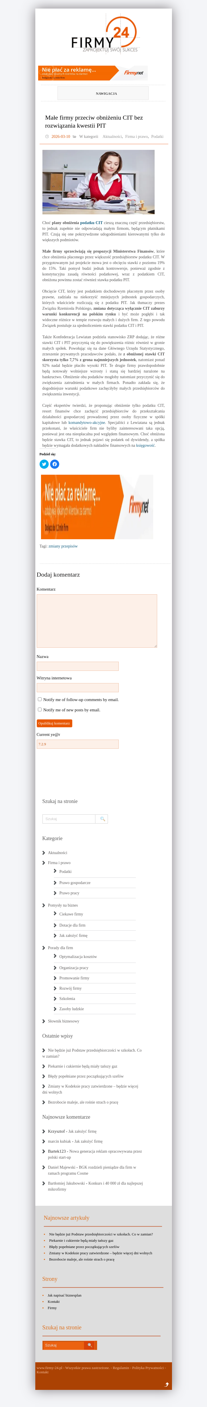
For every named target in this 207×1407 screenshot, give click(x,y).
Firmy (52, 1308)
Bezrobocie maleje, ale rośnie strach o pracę (83, 1102)
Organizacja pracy (74, 968)
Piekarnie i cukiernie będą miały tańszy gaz (82, 1066)
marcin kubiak (59, 1141)
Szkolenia (67, 999)
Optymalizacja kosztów (78, 957)
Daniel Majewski (61, 1167)
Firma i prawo (136, 136)
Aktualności (112, 136)
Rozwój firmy (71, 988)
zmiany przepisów (63, 546)
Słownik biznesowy (63, 1021)
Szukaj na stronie (60, 801)
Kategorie (52, 838)
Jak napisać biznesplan (64, 1295)
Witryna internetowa (54, 678)
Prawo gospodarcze (75, 883)
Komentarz (46, 589)
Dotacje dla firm (73, 925)
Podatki (157, 136)
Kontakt (54, 1301)
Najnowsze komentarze (66, 1117)
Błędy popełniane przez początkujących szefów (86, 1076)
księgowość (145, 445)
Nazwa (43, 656)
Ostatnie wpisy (57, 1036)
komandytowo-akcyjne (87, 422)
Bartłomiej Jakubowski (66, 1183)
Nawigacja (94, 94)
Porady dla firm (60, 948)
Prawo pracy (69, 893)
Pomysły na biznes (63, 905)
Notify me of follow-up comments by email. (81, 699)
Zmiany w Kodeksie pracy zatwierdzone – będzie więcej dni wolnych (100, 1253)
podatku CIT (91, 223)
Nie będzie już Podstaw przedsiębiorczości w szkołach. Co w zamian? (101, 1234)
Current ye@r (48, 734)
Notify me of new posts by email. (71, 710)
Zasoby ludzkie (72, 1009)
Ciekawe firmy (71, 914)
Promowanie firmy (74, 978)
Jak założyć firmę (74, 935)
